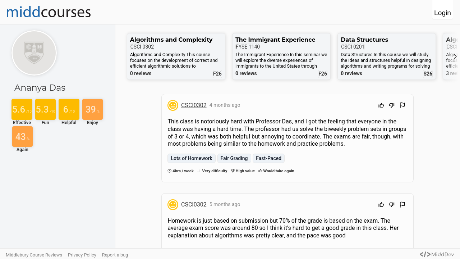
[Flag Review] (402, 106)
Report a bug (115, 255)
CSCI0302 (194, 105)
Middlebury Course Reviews (34, 255)
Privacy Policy (82, 255)
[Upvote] (381, 106)
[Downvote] (391, 106)
